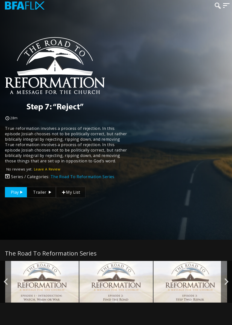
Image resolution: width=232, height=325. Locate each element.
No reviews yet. (33, 169)
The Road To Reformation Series (82, 176)
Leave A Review (47, 169)
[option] (42, 281)
